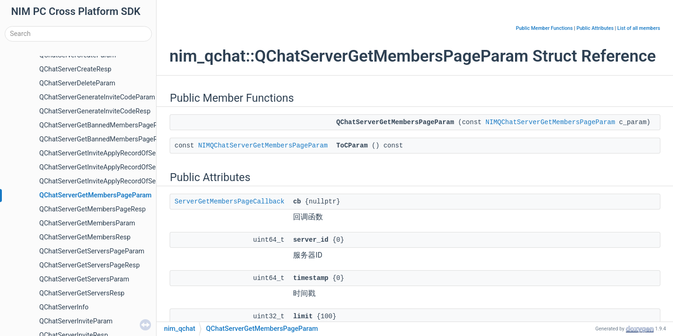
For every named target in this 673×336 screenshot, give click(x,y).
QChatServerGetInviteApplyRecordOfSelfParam (109, 153)
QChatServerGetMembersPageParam (95, 195)
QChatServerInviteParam (76, 321)
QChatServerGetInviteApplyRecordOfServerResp (110, 181)
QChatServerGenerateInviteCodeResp (94, 111)
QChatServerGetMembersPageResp (92, 209)
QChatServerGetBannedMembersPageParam (106, 125)
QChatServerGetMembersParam (87, 223)
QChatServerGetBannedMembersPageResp (103, 139)
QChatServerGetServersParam (84, 279)
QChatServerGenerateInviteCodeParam (97, 97)
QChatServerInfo (63, 307)
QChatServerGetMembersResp (84, 237)
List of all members (638, 28)
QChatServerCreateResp (75, 69)
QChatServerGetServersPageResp (89, 265)
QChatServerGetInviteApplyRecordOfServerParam (112, 167)
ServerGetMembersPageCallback (230, 201)
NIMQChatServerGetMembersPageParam (550, 122)
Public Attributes (595, 28)
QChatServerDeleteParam (77, 83)
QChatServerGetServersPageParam (91, 251)
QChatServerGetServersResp (81, 293)
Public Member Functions (544, 28)
